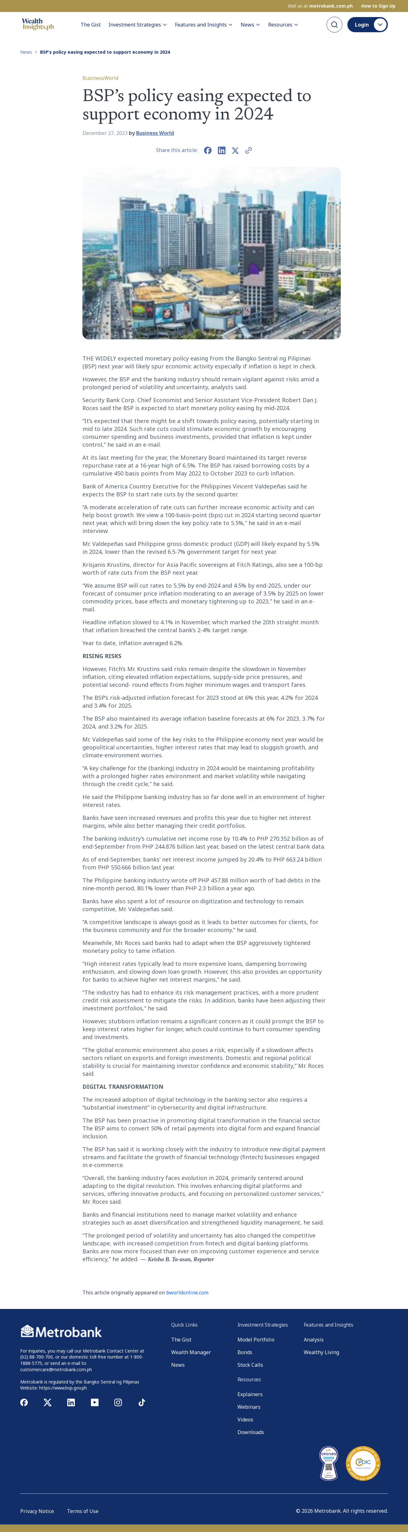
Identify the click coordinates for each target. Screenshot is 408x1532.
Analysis (314, 1339)
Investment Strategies (137, 24)
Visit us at (320, 6)
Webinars (249, 1406)
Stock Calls (250, 1364)
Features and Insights (204, 24)
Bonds (244, 1352)
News (251, 24)
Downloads (250, 1432)
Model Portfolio (255, 1339)
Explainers (250, 1394)
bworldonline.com (187, 1292)
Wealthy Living (321, 1352)
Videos (245, 1419)
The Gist (91, 24)
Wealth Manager (191, 1352)
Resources (283, 24)
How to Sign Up (378, 6)
